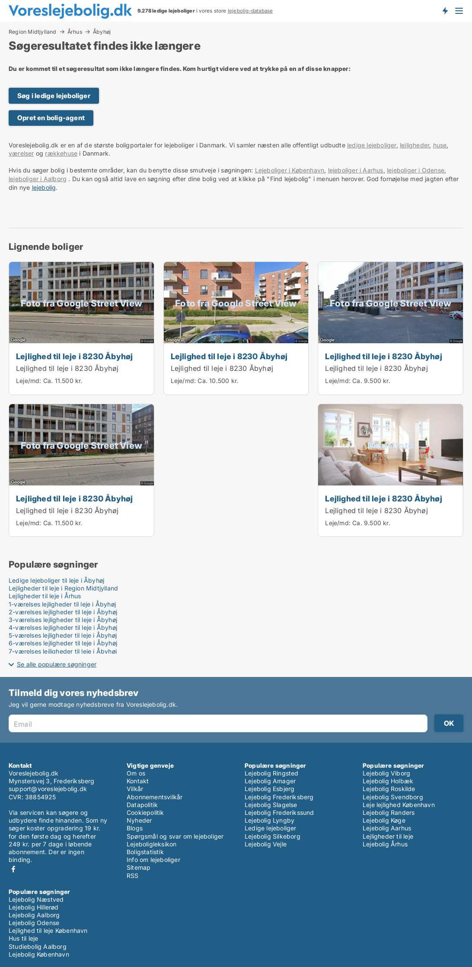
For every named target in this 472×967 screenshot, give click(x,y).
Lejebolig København (39, 954)
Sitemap (138, 867)
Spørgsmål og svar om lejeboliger (175, 836)
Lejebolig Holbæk (388, 781)
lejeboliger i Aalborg (38, 178)
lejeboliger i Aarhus (355, 170)
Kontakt (138, 781)
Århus (74, 32)
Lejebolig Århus (385, 844)
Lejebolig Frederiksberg (279, 797)
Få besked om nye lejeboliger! (445, 11)
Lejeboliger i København (290, 170)
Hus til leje (23, 938)
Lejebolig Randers (389, 812)
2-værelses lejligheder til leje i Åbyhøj (63, 612)
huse (440, 145)
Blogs (135, 828)
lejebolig (44, 187)
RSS (133, 875)
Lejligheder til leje (388, 836)
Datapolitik (142, 804)
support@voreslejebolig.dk (48, 788)
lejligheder (414, 145)
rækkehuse (61, 153)
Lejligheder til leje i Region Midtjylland (63, 588)
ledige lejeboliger (371, 145)
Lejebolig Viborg (386, 773)
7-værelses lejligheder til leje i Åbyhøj (63, 651)
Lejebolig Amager (270, 781)
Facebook (13, 869)
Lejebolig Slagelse (271, 804)
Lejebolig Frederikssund (279, 812)
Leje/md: (29, 380)
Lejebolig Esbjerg (269, 788)
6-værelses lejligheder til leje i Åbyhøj (63, 643)
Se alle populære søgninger (56, 664)
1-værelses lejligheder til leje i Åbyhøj (62, 604)
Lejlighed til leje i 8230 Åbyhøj (74, 356)
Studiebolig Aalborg (38, 946)
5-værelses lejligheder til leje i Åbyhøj (63, 635)
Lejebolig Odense (34, 922)
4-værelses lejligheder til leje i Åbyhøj (63, 627)
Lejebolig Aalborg (34, 915)
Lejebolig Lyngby (269, 820)
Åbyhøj (102, 32)
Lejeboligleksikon (151, 844)
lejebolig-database (250, 11)
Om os (136, 773)
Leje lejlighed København (399, 804)
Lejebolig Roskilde (389, 788)
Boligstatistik (145, 851)
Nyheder (139, 820)
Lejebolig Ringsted (272, 773)
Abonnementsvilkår (154, 797)
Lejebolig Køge (384, 820)
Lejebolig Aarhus (387, 828)
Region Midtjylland (33, 32)
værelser (21, 153)
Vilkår (135, 788)
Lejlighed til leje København (48, 930)
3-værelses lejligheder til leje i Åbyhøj (63, 619)
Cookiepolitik (145, 812)
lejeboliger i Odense (415, 170)
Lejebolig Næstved (36, 899)
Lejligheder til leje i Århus (45, 596)
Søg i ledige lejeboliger (53, 96)
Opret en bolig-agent (51, 118)
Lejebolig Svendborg (393, 797)
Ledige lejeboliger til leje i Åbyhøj (56, 580)
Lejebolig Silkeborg (272, 836)
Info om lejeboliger (153, 859)
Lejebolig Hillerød (34, 907)
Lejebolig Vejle (266, 844)
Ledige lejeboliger (271, 828)
